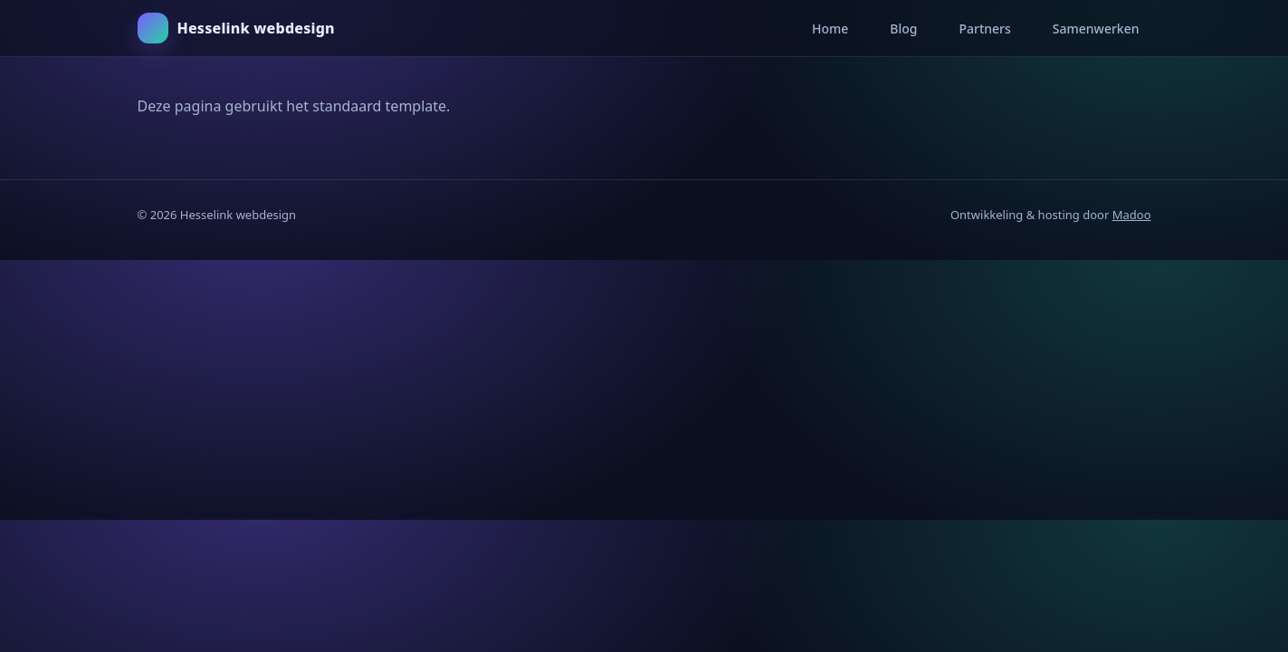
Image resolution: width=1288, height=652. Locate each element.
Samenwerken (1096, 28)
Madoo (1131, 214)
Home (830, 28)
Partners (984, 28)
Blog (903, 28)
